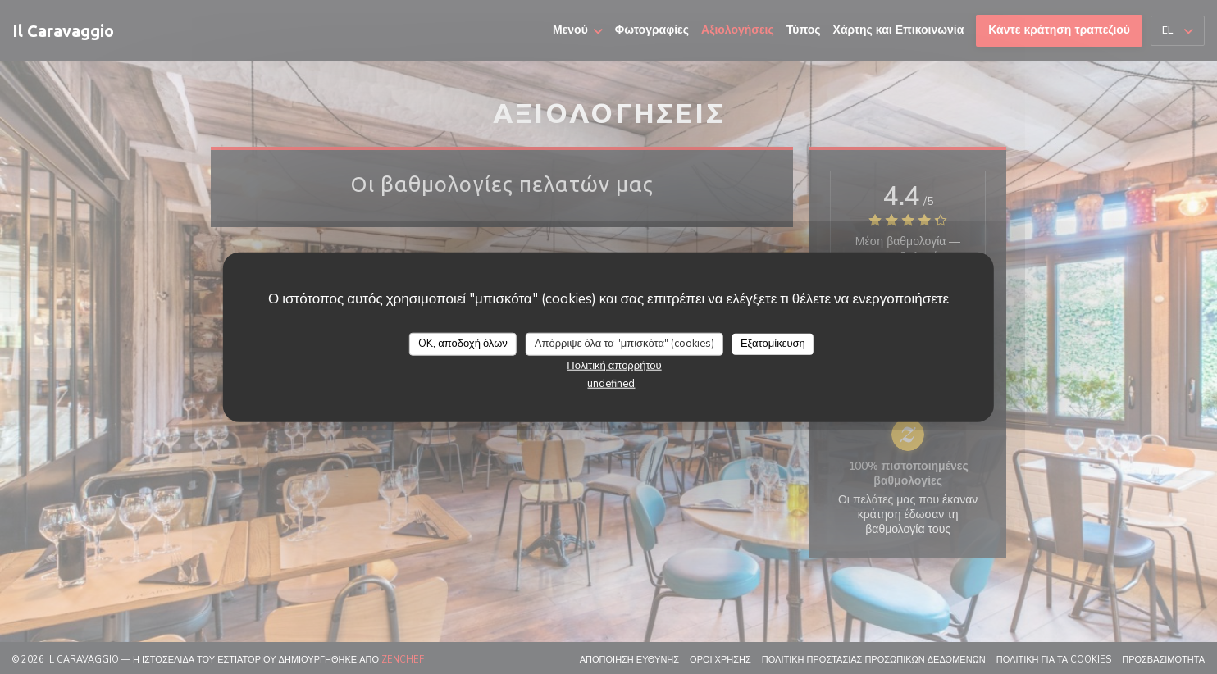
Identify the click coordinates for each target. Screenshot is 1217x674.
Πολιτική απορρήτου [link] (614, 364)
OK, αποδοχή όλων (463, 343)
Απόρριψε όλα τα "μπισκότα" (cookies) (624, 343)
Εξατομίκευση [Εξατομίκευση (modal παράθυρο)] (773, 343)
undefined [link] (611, 383)
